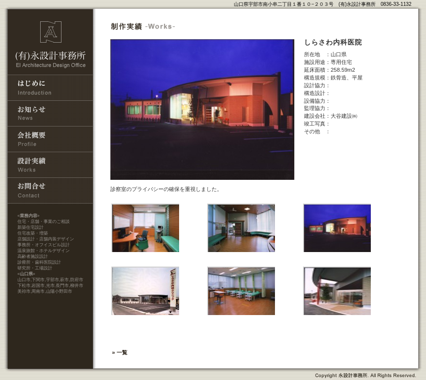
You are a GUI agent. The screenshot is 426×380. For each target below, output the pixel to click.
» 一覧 (118, 352)
